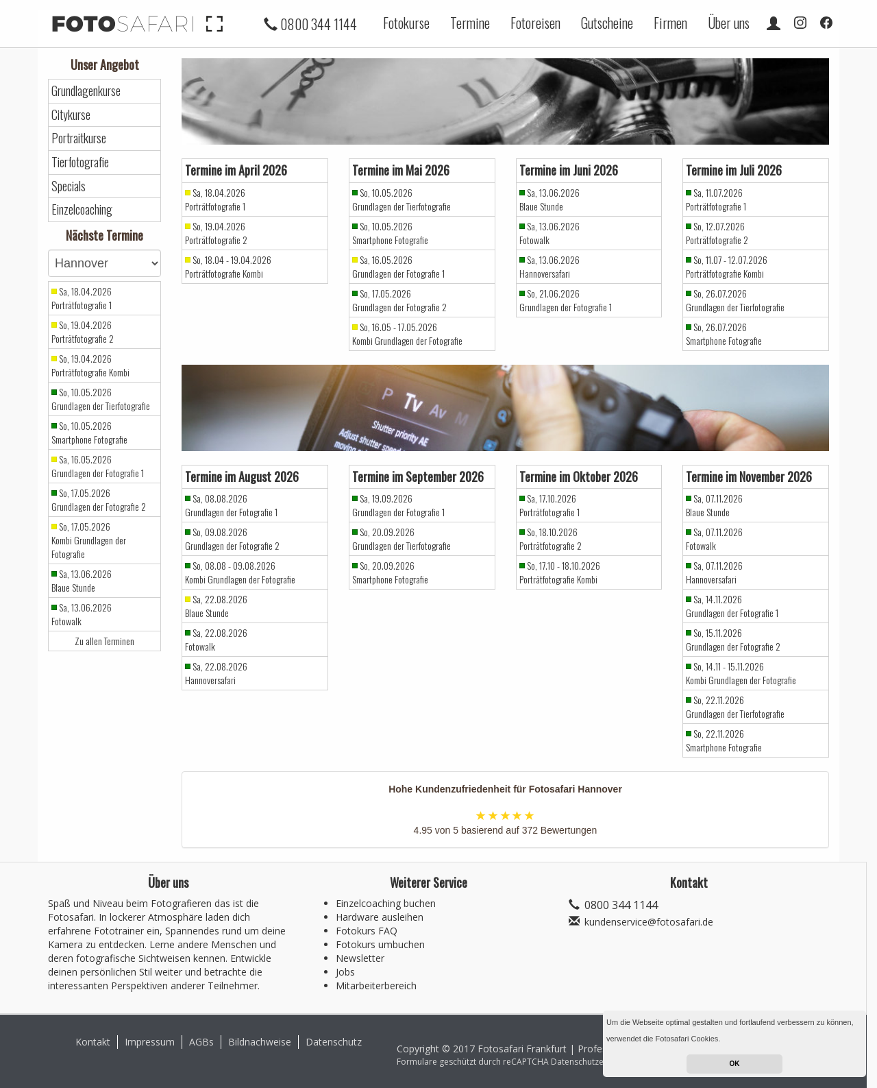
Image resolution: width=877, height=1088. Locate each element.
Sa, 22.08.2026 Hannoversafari (216, 673)
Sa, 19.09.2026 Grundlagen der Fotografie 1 (398, 505)
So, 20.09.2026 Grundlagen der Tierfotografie (401, 539)
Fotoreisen (535, 22)
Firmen (670, 22)
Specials (68, 186)
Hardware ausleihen (379, 916)
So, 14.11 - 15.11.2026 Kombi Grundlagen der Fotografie (741, 673)
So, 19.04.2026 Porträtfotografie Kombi (90, 365)
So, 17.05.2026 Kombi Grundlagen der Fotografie (88, 540)
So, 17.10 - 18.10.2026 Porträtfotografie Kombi (559, 572)
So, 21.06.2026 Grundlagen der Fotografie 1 (565, 300)
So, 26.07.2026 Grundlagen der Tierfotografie (735, 300)
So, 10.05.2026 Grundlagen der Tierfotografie (100, 399)
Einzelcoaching (81, 209)
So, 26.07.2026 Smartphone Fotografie (724, 334)
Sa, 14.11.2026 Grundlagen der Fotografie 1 (732, 606)
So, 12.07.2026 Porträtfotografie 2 (717, 233)
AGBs (201, 1041)
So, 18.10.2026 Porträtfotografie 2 (550, 539)
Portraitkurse (78, 138)
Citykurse (70, 114)
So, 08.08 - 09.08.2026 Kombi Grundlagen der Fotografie (240, 572)
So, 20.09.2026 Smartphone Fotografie (390, 572)
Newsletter (360, 958)
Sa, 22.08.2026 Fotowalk (216, 639)
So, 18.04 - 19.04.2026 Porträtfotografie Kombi (228, 266)
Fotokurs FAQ (366, 930)
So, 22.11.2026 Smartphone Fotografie (724, 740)
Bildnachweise (259, 1041)
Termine (470, 22)
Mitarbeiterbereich (376, 985)
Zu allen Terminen (104, 641)
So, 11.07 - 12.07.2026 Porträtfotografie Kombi (726, 266)
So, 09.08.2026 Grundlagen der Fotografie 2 (232, 539)
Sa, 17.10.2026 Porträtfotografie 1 (549, 505)
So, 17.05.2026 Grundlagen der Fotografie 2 (98, 499)
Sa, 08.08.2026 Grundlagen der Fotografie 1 (231, 505)
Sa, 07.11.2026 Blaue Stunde (714, 505)
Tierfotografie (80, 162)
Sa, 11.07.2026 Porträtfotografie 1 (716, 199)
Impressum (150, 1041)
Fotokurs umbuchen (380, 944)
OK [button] (735, 1063)
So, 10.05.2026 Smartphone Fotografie (89, 432)
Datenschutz (334, 1041)
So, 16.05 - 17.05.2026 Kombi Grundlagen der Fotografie (407, 334)
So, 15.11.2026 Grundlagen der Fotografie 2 (733, 639)
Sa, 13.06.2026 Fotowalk (81, 614)
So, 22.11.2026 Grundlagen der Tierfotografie (735, 707)
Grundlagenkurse (86, 90)
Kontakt (92, 1041)
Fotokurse (406, 22)
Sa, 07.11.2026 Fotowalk (714, 539)
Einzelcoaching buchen (386, 903)
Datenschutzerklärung (593, 1061)
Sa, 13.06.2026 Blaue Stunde (81, 580)
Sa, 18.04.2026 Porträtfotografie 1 (81, 298)
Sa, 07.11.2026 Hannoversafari (714, 572)
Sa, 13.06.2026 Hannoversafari (549, 266)
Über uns (729, 22)
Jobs (345, 971)
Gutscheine (607, 22)
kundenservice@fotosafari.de (648, 921)
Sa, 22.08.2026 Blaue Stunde (216, 606)
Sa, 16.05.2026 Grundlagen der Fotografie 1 (97, 466)
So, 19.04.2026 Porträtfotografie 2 (82, 332)
